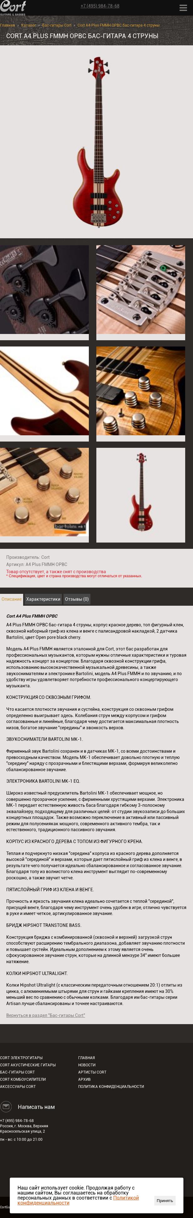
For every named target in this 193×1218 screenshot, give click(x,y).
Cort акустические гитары (28, 1065)
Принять (165, 1200)
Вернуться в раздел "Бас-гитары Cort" (45, 1015)
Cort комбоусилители (23, 1079)
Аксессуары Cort (18, 1086)
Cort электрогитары (21, 1058)
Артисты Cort (92, 1072)
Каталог (28, 25)
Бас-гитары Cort (56, 25)
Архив (84, 1079)
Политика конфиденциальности (111, 1086)
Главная (7, 25)
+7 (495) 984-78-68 (100, 5)
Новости (86, 1065)
